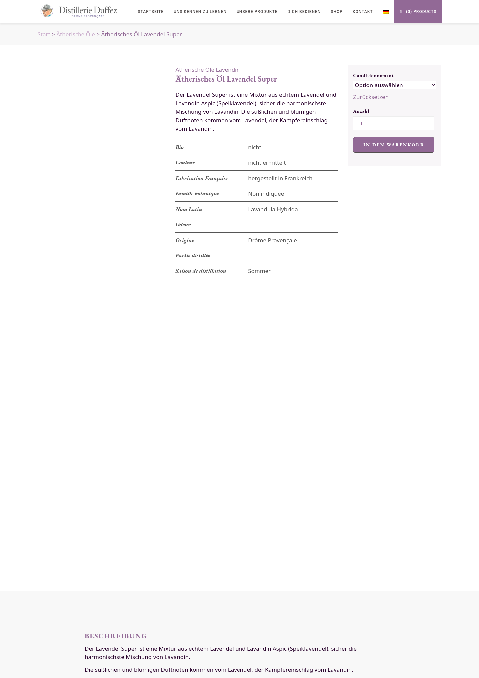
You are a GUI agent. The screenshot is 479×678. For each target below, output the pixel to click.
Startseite (151, 11)
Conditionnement (373, 75)
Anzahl (361, 111)
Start (44, 34)
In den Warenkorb (393, 145)
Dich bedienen (304, 11)
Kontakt (363, 11)
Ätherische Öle (75, 34)
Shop (337, 11)
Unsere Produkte (257, 11)
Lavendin (228, 69)
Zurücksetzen (371, 97)
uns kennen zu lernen (200, 11)
